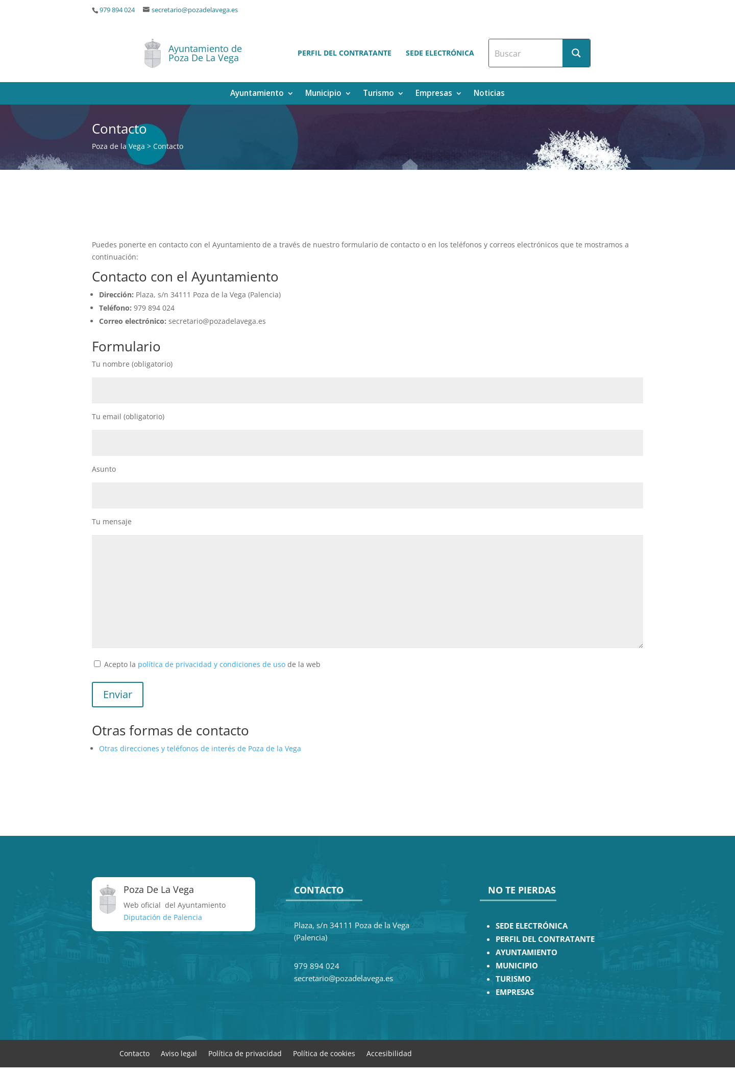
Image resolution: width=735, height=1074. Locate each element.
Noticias (489, 94)
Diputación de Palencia (163, 917)
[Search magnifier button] (576, 53)
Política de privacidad (245, 1053)
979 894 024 (117, 10)
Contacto (134, 1053)
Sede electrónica (440, 53)
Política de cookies (324, 1053)
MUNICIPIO (517, 965)
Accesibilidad (389, 1053)
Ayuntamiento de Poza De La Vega (205, 53)
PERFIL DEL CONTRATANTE (545, 939)
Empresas (433, 94)
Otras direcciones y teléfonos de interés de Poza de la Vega (200, 748)
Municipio (323, 94)
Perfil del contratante (344, 53)
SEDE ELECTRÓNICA (532, 925)
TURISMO (513, 979)
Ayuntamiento (257, 94)
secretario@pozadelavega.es (195, 10)
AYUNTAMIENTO (526, 952)
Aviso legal (179, 1053)
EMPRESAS (515, 992)
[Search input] (526, 53)
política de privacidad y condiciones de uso (211, 664)
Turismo (378, 94)
